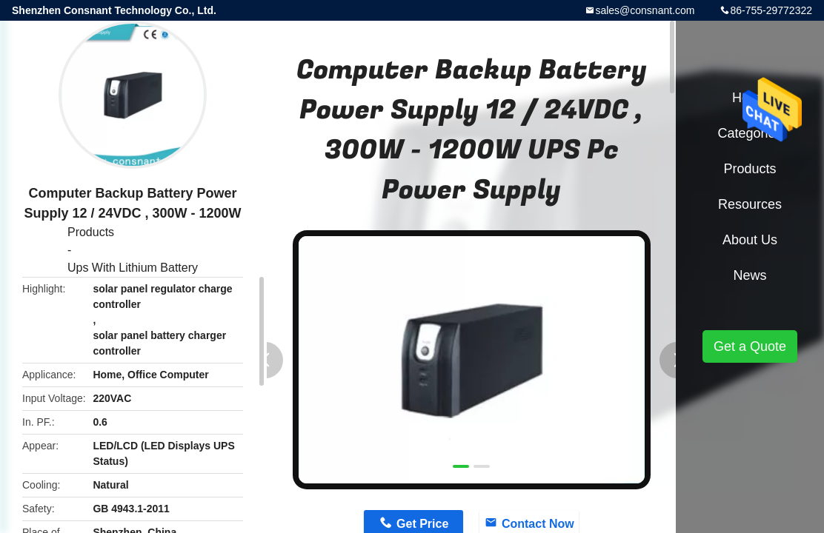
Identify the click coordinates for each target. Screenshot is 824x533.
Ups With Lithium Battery (132, 267)
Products (90, 232)
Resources (750, 204)
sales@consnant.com (644, 10)
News (749, 275)
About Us (749, 239)
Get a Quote (750, 346)
